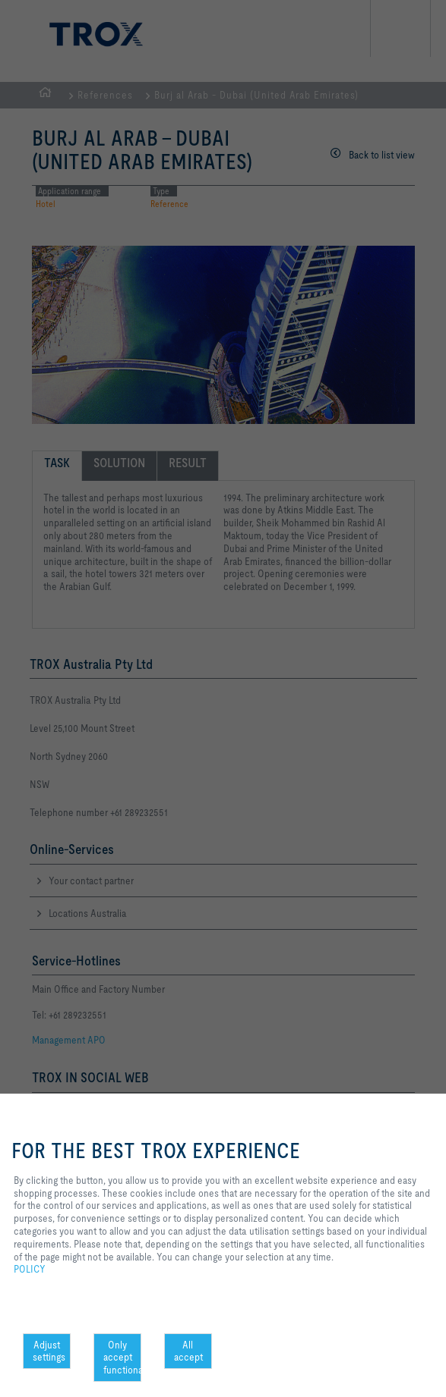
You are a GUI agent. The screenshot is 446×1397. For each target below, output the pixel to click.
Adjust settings (49, 1351)
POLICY (30, 1269)
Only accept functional (122, 1358)
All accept (188, 1351)
